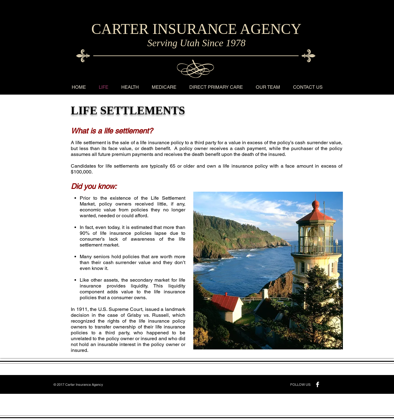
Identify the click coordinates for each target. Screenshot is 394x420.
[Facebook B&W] (317, 384)
